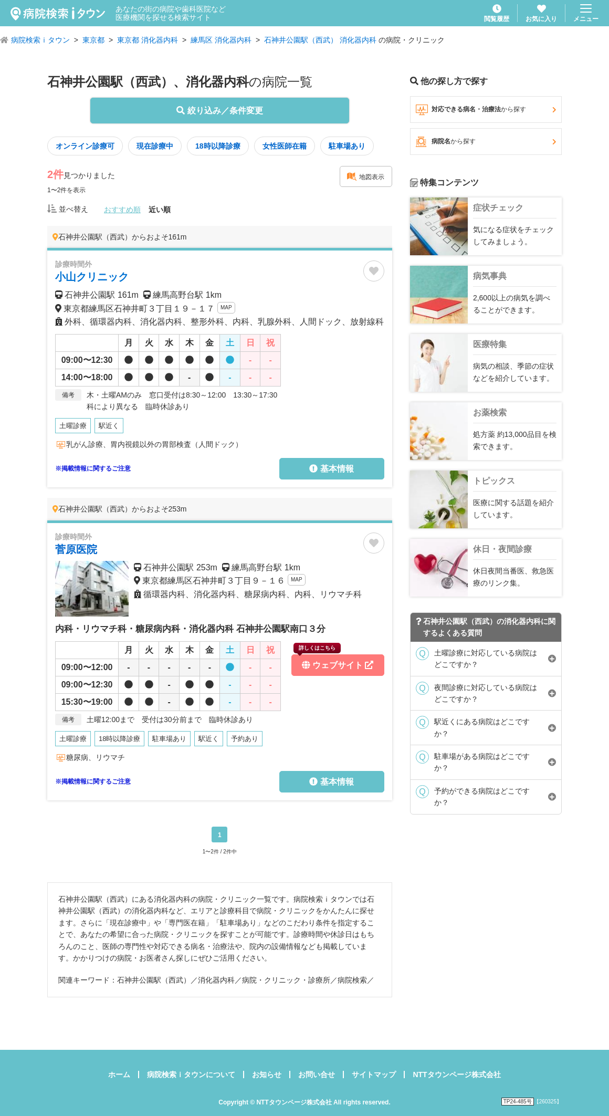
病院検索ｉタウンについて (191, 1074)
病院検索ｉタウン (40, 40)
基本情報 (331, 468)
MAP (226, 307)
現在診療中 (154, 146)
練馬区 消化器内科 (221, 40)
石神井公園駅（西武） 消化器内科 (320, 40)
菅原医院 (76, 549)
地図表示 (365, 176)
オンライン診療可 (85, 146)
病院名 (486, 142)
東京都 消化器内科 (147, 40)
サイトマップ (374, 1074)
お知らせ (266, 1074)
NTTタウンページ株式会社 (456, 1074)
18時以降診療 (217, 146)
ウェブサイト (333, 662)
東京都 (93, 40)
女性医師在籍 (284, 146)
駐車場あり (347, 146)
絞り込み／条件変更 (219, 110)
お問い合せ (316, 1074)
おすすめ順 (122, 209)
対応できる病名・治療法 (486, 110)
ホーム (119, 1074)
